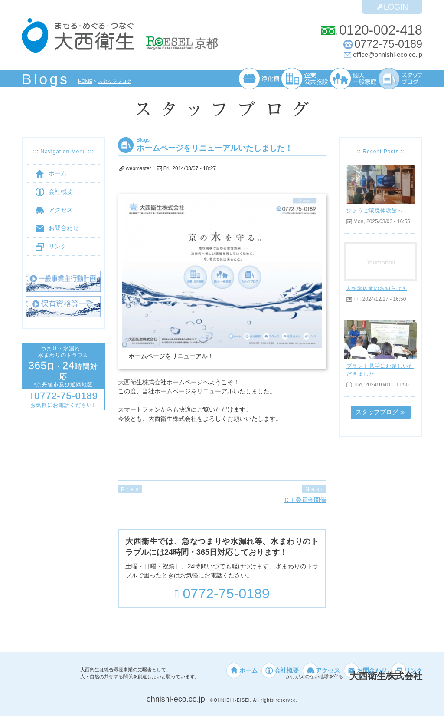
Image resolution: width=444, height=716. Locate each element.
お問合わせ (57, 228)
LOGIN (392, 7)
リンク (51, 247)
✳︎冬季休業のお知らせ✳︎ (376, 288)
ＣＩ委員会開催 (305, 499)
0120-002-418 (380, 30)
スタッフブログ (115, 81)
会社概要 (54, 192)
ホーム (51, 174)
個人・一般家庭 (353, 78)
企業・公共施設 (304, 78)
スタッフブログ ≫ (381, 412)
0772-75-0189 (388, 43)
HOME (85, 81)
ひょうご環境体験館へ (374, 210)
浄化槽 (258, 78)
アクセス (54, 210)
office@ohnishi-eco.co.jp (387, 55)
